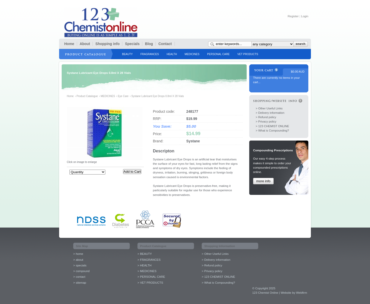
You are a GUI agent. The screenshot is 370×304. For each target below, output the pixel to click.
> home (78, 253)
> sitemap (79, 282)
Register (293, 16)
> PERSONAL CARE (151, 276)
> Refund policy (266, 117)
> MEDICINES (146, 271)
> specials (80, 265)
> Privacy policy (266, 121)
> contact (79, 276)
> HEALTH (144, 265)
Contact (165, 44)
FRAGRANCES (149, 54)
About (85, 44)
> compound (81, 271)
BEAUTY (127, 54)
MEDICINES (192, 54)
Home (69, 44)
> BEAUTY (144, 253)
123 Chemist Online (100, 22)
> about (78, 259)
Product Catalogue (87, 96)
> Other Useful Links (269, 108)
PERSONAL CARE (218, 54)
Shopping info (107, 44)
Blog (149, 44)
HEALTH (171, 54)
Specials (132, 44)
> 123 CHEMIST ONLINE (272, 126)
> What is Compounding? (272, 130)
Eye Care (123, 96)
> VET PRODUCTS (150, 282)
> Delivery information (270, 112)
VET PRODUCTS (247, 54)
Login (304, 16)
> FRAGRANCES (149, 259)
